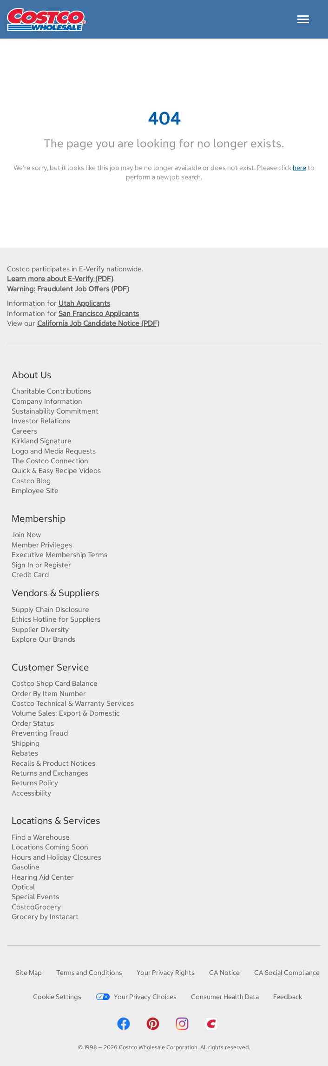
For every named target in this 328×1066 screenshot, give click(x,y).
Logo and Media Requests (54, 451)
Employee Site (35, 490)
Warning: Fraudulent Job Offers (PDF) (68, 288)
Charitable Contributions (51, 391)
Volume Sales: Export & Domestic (66, 713)
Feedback (287, 996)
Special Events (35, 896)
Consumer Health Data (225, 996)
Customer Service (50, 667)
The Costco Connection (50, 460)
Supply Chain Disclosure (50, 609)
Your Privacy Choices (136, 996)
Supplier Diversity (40, 629)
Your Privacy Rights (166, 972)
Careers (24, 431)
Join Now (26, 534)
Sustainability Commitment (55, 411)
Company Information (47, 401)
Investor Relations (41, 420)
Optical (23, 886)
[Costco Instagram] (182, 1023)
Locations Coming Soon (50, 846)
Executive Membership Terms (59, 554)
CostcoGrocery (36, 906)
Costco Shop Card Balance (55, 683)
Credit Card (30, 574)
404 (164, 118)
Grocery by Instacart (45, 916)
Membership (39, 518)
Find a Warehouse (41, 837)
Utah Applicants (84, 303)
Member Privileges (42, 544)
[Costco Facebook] (123, 1023)
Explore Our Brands (43, 639)
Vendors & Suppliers (55, 592)
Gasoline (25, 866)
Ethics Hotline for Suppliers (56, 619)
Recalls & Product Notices (53, 763)
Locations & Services (56, 820)
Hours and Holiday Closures (56, 857)
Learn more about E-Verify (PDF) (60, 278)
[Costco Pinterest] (152, 1023)
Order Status (33, 723)
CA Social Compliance (287, 972)
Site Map (29, 972)
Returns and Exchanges (50, 773)
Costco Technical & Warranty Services (73, 703)
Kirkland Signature (42, 440)
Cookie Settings (57, 996)
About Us (32, 374)
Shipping (25, 743)
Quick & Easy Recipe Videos (56, 470)
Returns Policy (35, 782)
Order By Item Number (49, 693)
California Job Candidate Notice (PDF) (98, 323)
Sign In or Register (41, 564)
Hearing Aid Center (43, 877)
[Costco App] (211, 1023)
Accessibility (31, 793)
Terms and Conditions (89, 972)
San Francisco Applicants (99, 313)
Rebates (25, 753)
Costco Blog (31, 480)
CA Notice (224, 972)
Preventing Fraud (40, 733)
